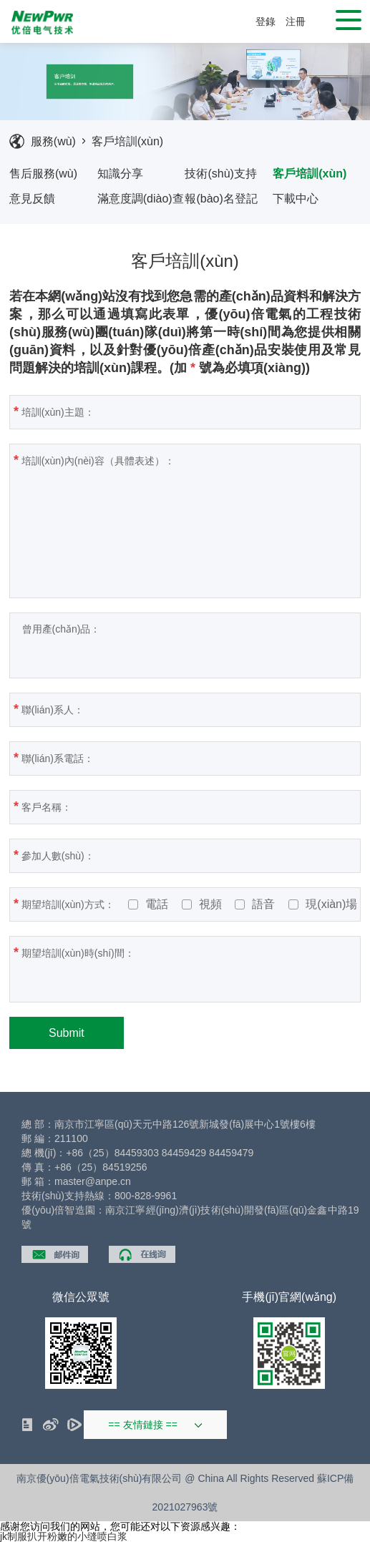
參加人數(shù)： (184, 855)
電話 (148, 904)
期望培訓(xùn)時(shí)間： (143, 968)
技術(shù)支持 (220, 173)
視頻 (202, 904)
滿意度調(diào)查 (140, 198)
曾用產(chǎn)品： (143, 645)
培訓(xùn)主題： (184, 411)
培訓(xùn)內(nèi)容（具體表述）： (178, 519)
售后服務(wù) (43, 173)
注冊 (296, 21)
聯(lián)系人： (179, 709)
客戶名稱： (172, 806)
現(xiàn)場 (322, 904)
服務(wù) (53, 141)
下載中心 (295, 198)
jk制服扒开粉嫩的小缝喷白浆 (63, 1536)
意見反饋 (32, 198)
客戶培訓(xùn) (127, 141)
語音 (255, 904)
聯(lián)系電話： (184, 758)
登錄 (265, 21)
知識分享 (120, 173)
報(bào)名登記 (221, 198)
